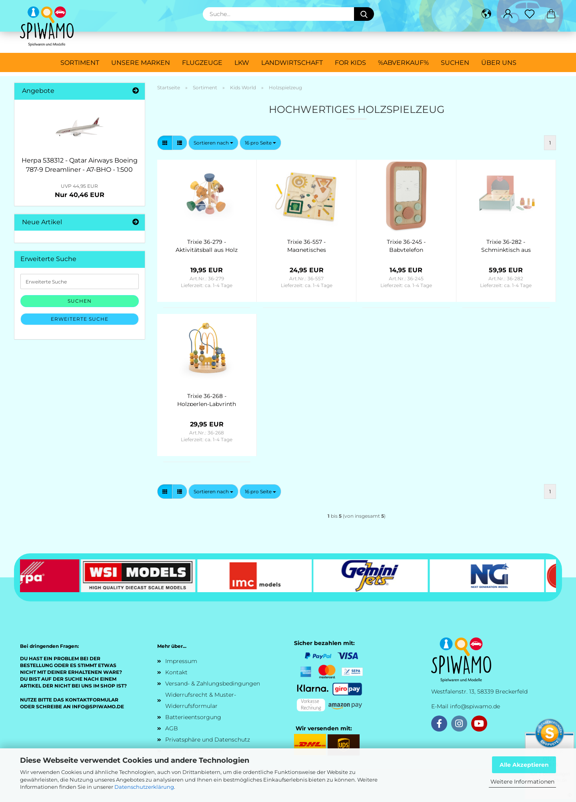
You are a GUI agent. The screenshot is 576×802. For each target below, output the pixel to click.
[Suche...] (364, 14)
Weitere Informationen (522, 781)
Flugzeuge (202, 62)
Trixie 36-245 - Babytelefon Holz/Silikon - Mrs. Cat (406, 245)
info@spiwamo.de (475, 706)
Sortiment (79, 62)
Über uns (498, 62)
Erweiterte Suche (79, 319)
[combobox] (213, 142)
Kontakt (176, 672)
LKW (241, 62)
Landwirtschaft (292, 62)
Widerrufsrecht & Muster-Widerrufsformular (200, 700)
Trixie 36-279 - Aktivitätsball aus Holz (207, 245)
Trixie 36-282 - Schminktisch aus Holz (506, 245)
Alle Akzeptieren (524, 764)
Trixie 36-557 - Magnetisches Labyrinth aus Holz (306, 245)
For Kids (350, 62)
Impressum (181, 661)
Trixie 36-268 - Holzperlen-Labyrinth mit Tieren (206, 399)
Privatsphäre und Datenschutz (207, 739)
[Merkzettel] (529, 14)
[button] (486, 14)
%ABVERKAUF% (403, 62)
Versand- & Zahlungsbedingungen (212, 683)
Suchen (455, 62)
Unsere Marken (140, 62)
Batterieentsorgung (193, 717)
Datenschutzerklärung (144, 787)
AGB (171, 728)
